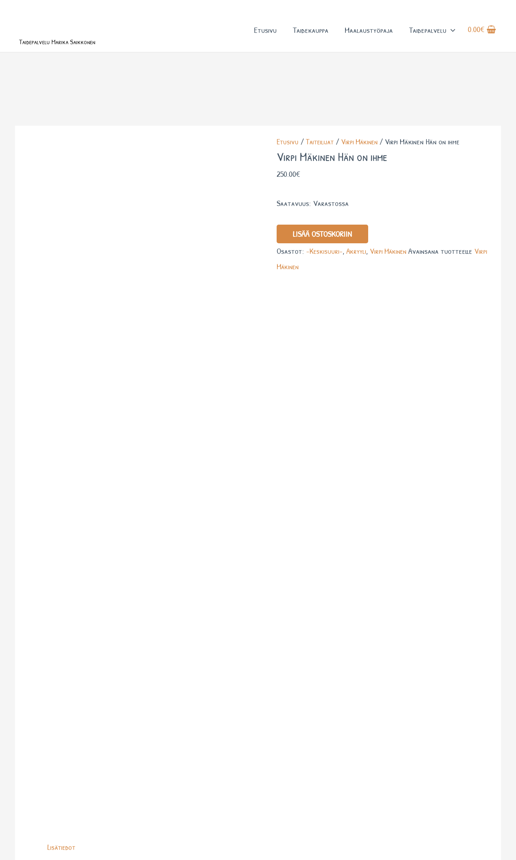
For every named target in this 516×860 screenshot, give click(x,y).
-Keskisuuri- (324, 274)
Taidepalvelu (432, 35)
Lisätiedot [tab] (62, 304)
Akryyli (357, 274)
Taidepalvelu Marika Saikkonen (77, 52)
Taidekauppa (310, 35)
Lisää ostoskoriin (322, 257)
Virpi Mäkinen (363, 165)
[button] (450, 35)
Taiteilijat (322, 165)
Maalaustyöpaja (368, 35)
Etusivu (265, 35)
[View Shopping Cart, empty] (482, 36)
